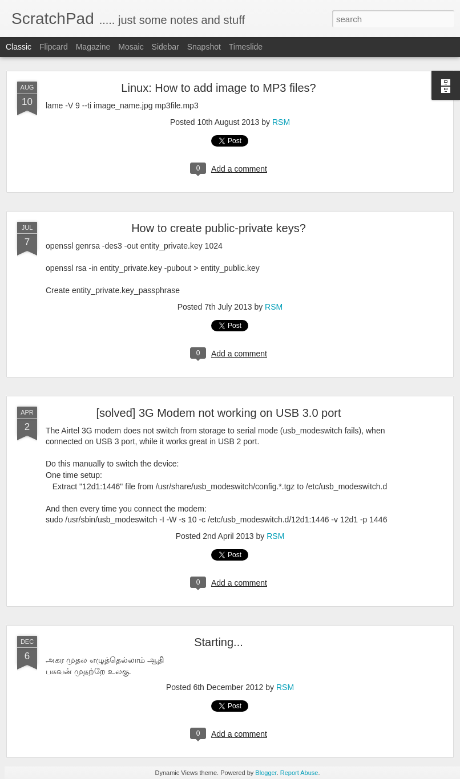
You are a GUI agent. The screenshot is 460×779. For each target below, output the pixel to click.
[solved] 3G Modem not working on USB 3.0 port (218, 413)
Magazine (93, 46)
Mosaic (130, 46)
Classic (18, 46)
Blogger (265, 772)
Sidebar (165, 46)
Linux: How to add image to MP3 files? (218, 88)
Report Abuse (299, 772)
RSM (281, 122)
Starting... (218, 642)
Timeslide (246, 46)
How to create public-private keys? (218, 228)
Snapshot (204, 46)
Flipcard (53, 46)
